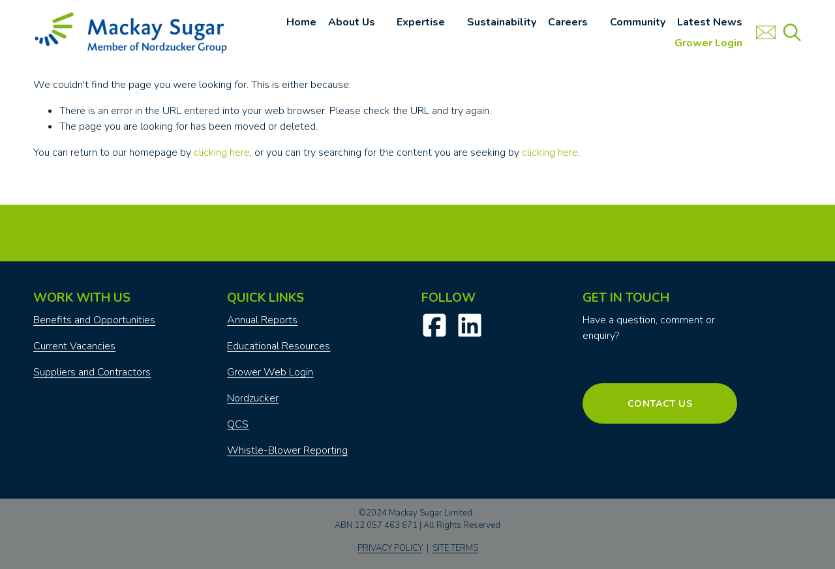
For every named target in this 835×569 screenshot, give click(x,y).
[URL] (766, 32)
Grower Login (708, 43)
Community (637, 22)
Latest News (709, 22)
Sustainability (501, 22)
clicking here (222, 152)
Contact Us (660, 403)
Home (301, 22)
